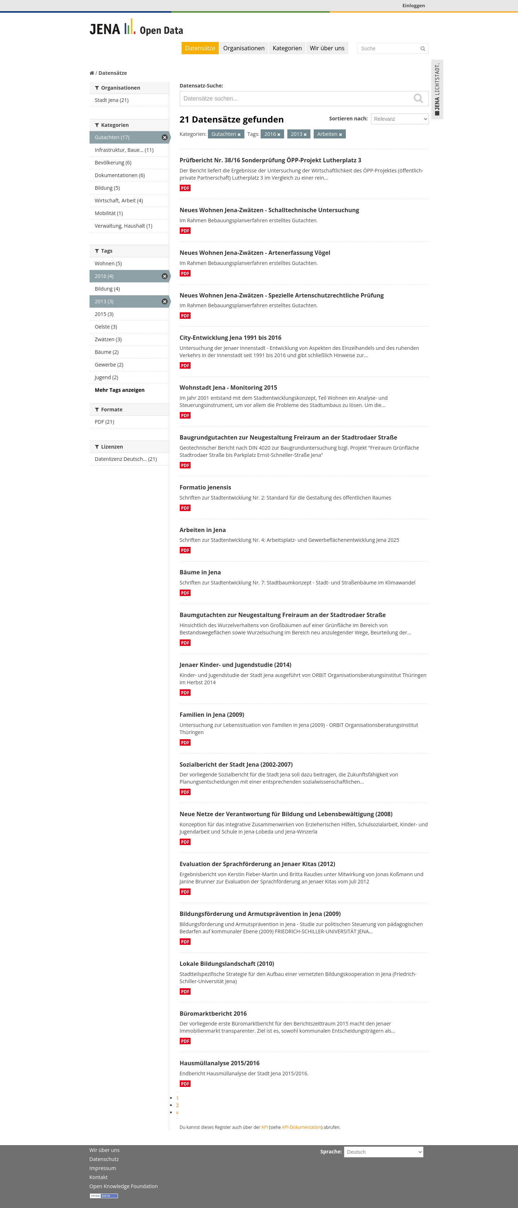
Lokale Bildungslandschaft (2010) (227, 964)
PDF (185, 188)
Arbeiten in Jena (203, 530)
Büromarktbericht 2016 (213, 1014)
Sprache (331, 1151)
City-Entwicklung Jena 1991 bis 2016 (231, 338)
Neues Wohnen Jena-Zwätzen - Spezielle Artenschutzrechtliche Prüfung (282, 295)
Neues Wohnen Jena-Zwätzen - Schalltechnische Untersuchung (269, 210)
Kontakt (99, 1177)
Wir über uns (327, 48)
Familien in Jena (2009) (212, 715)
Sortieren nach (347, 118)
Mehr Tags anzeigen (120, 389)
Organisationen (244, 48)
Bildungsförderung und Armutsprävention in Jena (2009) (260, 914)
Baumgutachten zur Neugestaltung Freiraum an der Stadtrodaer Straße (283, 615)
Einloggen (413, 5)
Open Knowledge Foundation (124, 1186)
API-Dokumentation (301, 1127)
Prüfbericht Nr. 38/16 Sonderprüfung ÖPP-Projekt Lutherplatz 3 (270, 160)
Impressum (103, 1168)
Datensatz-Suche (201, 85)
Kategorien (287, 48)
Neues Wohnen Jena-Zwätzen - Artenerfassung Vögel (255, 253)
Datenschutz (104, 1159)
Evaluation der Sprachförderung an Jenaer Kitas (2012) (257, 864)
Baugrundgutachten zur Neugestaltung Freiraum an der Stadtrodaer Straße (288, 437)
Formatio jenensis (205, 487)
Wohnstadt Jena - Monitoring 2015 (228, 387)
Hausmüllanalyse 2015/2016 (220, 1063)
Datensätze (200, 48)
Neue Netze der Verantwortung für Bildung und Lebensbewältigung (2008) (286, 814)
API (264, 1127)
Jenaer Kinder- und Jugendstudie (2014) (236, 665)
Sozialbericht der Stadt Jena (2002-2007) (236, 764)
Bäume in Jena (200, 572)
